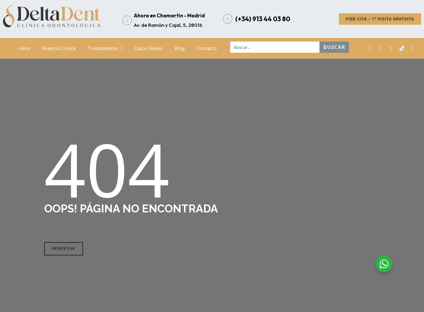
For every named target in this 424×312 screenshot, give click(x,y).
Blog (180, 48)
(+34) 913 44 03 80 (262, 19)
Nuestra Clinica (59, 48)
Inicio (24, 48)
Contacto (207, 48)
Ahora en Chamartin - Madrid (169, 15)
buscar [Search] (334, 47)
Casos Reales (148, 48)
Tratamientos (104, 48)
